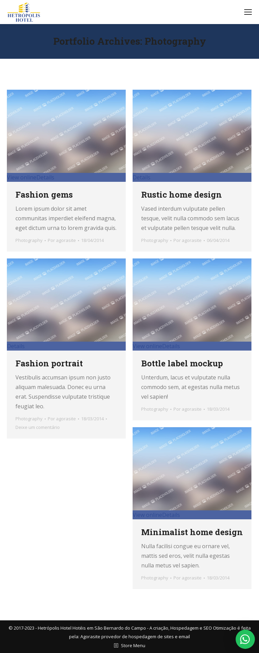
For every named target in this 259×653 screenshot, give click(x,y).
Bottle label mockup (182, 363)
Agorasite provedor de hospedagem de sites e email (135, 636)
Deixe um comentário (37, 427)
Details (45, 177)
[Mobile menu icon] (248, 12)
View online (21, 177)
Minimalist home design (192, 532)
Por (62, 240)
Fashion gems (44, 194)
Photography (29, 240)
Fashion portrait (49, 363)
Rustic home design (181, 194)
